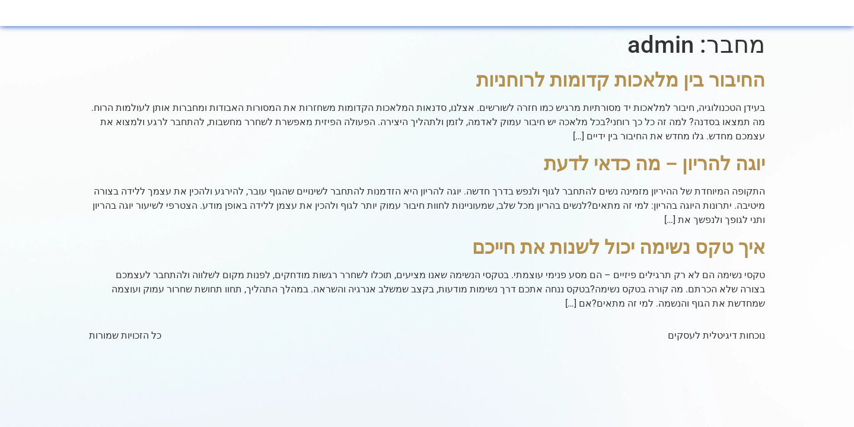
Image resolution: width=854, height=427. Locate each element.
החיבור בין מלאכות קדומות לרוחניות (620, 80)
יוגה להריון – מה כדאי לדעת (654, 163)
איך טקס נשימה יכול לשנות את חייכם (618, 247)
